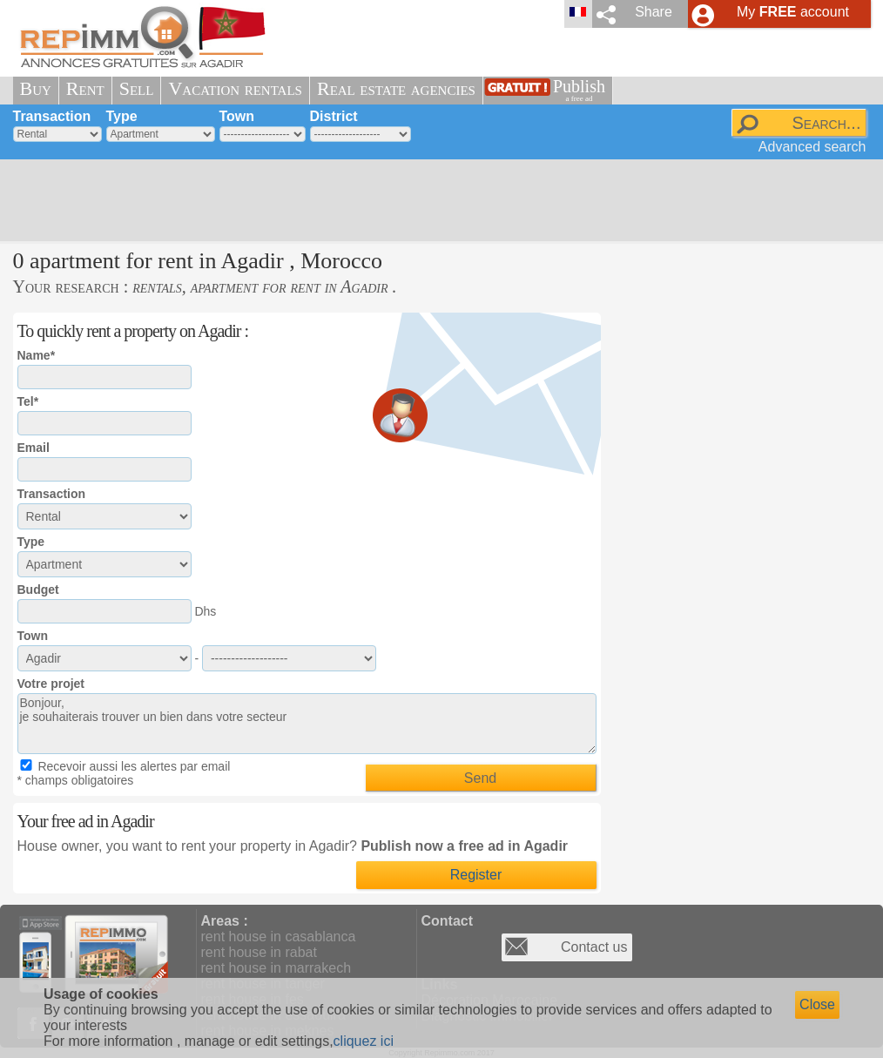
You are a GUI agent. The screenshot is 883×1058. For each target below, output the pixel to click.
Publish (579, 90)
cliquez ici (364, 1041)
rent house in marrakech (276, 967)
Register (476, 874)
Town (237, 116)
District (334, 116)
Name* (36, 355)
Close (817, 1004)
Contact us (594, 947)
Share (653, 11)
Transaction (52, 116)
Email (33, 448)
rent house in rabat (259, 952)
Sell (136, 88)
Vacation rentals (235, 88)
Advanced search (812, 146)
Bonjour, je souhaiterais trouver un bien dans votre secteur (307, 723)
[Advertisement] (435, 200)
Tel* (28, 401)
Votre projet (51, 684)
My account (793, 11)
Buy (35, 88)
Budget (38, 589)
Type (122, 116)
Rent (85, 88)
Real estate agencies (396, 88)
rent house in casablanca (278, 936)
